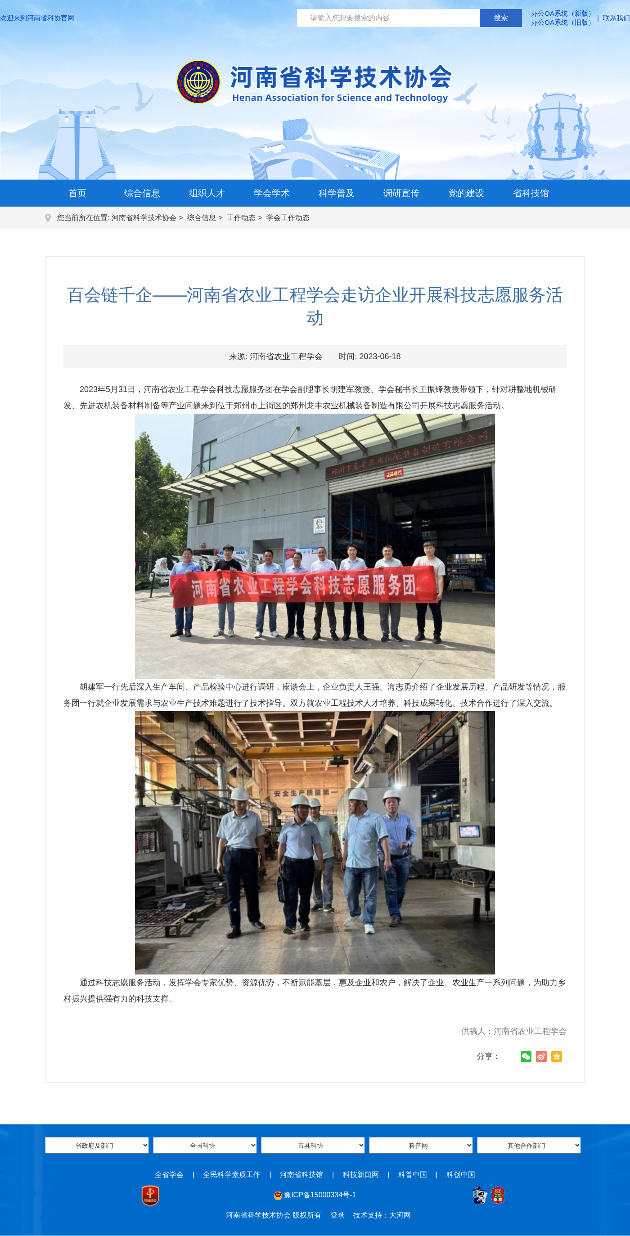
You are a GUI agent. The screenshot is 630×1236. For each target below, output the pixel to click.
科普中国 (412, 1174)
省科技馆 (531, 193)
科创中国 (460, 1174)
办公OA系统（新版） (563, 13)
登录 (337, 1215)
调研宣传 (401, 193)
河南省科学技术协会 (144, 217)
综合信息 (142, 193)
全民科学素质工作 (232, 1174)
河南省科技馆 (301, 1174)
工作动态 (241, 217)
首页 (77, 193)
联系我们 (616, 18)
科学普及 (337, 193)
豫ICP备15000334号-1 (320, 1195)
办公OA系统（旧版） (563, 22)
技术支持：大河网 (382, 1215)
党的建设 (466, 193)
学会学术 (272, 193)
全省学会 (169, 1174)
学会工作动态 (288, 217)
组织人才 (207, 193)
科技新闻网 (361, 1174)
